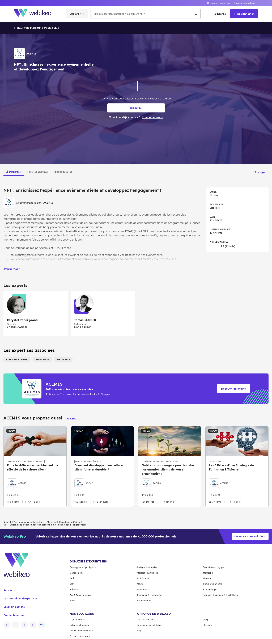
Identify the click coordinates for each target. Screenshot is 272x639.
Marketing (52, 522)
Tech (72, 578)
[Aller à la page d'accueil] (35, 14)
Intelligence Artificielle (147, 573)
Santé (72, 600)
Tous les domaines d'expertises (29, 522)
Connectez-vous (13, 615)
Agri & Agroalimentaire (80, 595)
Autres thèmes (144, 600)
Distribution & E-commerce (149, 595)
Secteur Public (143, 589)
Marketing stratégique (69, 522)
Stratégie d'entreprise (147, 567)
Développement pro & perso (83, 567)
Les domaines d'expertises (20, 598)
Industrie (74, 589)
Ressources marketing (218, 3)
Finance (207, 578)
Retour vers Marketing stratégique (36, 28)
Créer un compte (14, 606)
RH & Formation (144, 578)
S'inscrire (220, 13)
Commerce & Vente (212, 584)
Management (76, 573)
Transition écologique (213, 567)
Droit (72, 584)
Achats (140, 584)
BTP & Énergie (209, 589)
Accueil (7, 522)
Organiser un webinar (244, 3)
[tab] (13, 172)
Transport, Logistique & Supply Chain (220, 595)
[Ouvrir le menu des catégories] (77, 13)
